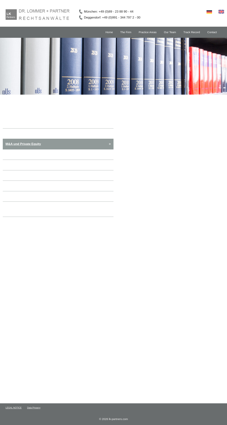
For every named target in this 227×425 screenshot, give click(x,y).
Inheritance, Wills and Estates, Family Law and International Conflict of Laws (56, 209)
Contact (212, 32)
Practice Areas (148, 32)
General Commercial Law (24, 123)
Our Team (170, 32)
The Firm (125, 32)
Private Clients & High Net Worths (31, 165)
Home (109, 32)
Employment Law (18, 175)
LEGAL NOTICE (14, 407)
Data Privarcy (33, 407)
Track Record (191, 32)
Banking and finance (21, 154)
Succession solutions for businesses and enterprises (45, 186)
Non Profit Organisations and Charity (33, 196)
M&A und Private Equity (23, 144)
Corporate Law (16, 133)
